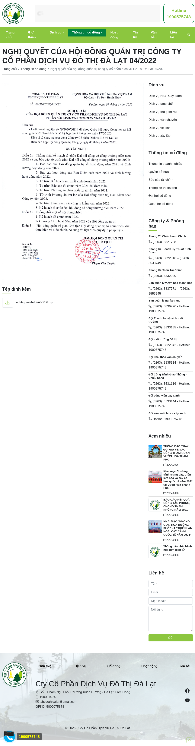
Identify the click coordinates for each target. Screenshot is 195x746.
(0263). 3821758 (162, 242)
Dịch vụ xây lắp (160, 136)
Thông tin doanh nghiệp (165, 164)
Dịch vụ (55, 32)
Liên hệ (173, 35)
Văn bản (154, 35)
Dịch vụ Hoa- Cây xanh (165, 96)
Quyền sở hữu (159, 172)
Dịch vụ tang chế (161, 104)
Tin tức (135, 35)
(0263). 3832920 (162, 276)
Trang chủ (10, 35)
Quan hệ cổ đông (161, 204)
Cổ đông (113, 666)
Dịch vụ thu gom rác (163, 112)
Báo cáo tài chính (161, 180)
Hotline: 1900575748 (165, 419)
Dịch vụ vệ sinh (160, 128)
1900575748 (179, 13)
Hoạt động (114, 35)
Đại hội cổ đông (160, 196)
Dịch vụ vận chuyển (163, 120)
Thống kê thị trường (163, 188)
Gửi (170, 637)
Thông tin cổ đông (86, 32)
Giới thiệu (32, 35)
